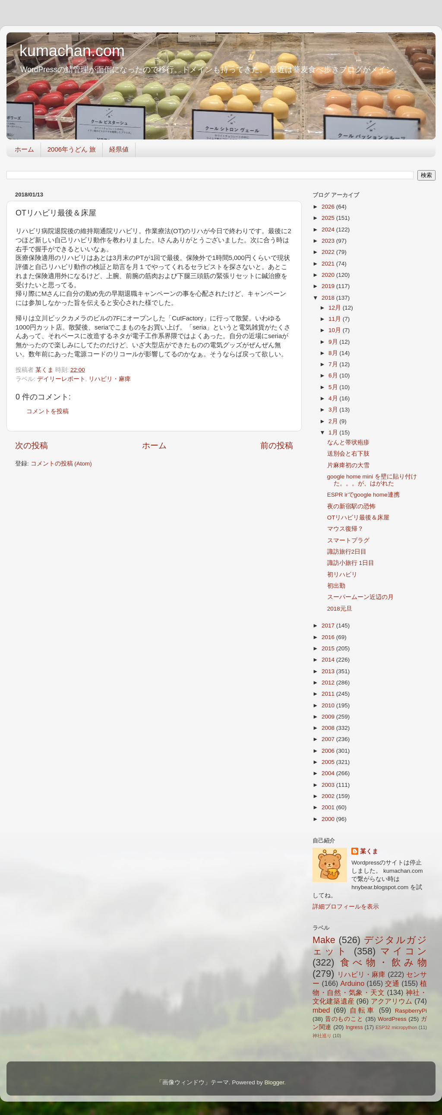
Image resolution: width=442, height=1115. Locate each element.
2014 (329, 659)
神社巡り (322, 1035)
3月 (333, 409)
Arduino (352, 983)
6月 (333, 375)
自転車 (362, 1010)
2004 (329, 773)
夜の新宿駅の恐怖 (351, 506)
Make (324, 939)
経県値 (119, 149)
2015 (329, 648)
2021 (329, 263)
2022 (329, 252)
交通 (392, 983)
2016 (329, 637)
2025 (329, 218)
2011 (329, 694)
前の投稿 (276, 445)
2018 (329, 298)
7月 (333, 364)
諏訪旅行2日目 (347, 551)
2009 (329, 716)
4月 (333, 398)
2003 (329, 785)
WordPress (392, 1019)
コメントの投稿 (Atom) (61, 463)
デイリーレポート (61, 379)
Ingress (354, 1027)
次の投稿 (31, 445)
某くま (369, 851)
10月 (335, 330)
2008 (329, 728)
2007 (329, 739)
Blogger (274, 1082)
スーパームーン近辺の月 (360, 597)
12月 (335, 307)
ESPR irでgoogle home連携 (363, 494)
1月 (333, 432)
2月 (333, 421)
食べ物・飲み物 (383, 962)
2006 (329, 751)
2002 (329, 796)
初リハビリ (342, 574)
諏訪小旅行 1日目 (350, 563)
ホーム (24, 149)
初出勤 (336, 586)
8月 (333, 353)
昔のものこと (344, 1019)
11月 (335, 319)
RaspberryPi (411, 1010)
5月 (333, 387)
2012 (329, 682)
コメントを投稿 (47, 411)
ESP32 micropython (396, 1027)
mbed (321, 1010)
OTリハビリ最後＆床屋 (358, 517)
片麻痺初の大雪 (348, 465)
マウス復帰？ (345, 529)
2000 (329, 819)
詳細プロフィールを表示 (346, 906)
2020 (329, 275)
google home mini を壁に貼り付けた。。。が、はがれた (372, 480)
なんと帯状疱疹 (348, 442)
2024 (329, 229)
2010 (329, 705)
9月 (333, 342)
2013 (329, 671)
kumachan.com (72, 51)
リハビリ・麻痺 (109, 379)
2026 (329, 206)
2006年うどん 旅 (71, 149)
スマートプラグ (348, 540)
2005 (329, 762)
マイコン (403, 951)
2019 (329, 286)
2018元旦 (339, 608)
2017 (329, 625)
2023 (329, 241)
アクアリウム (392, 1001)
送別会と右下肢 (348, 453)
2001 (329, 807)
